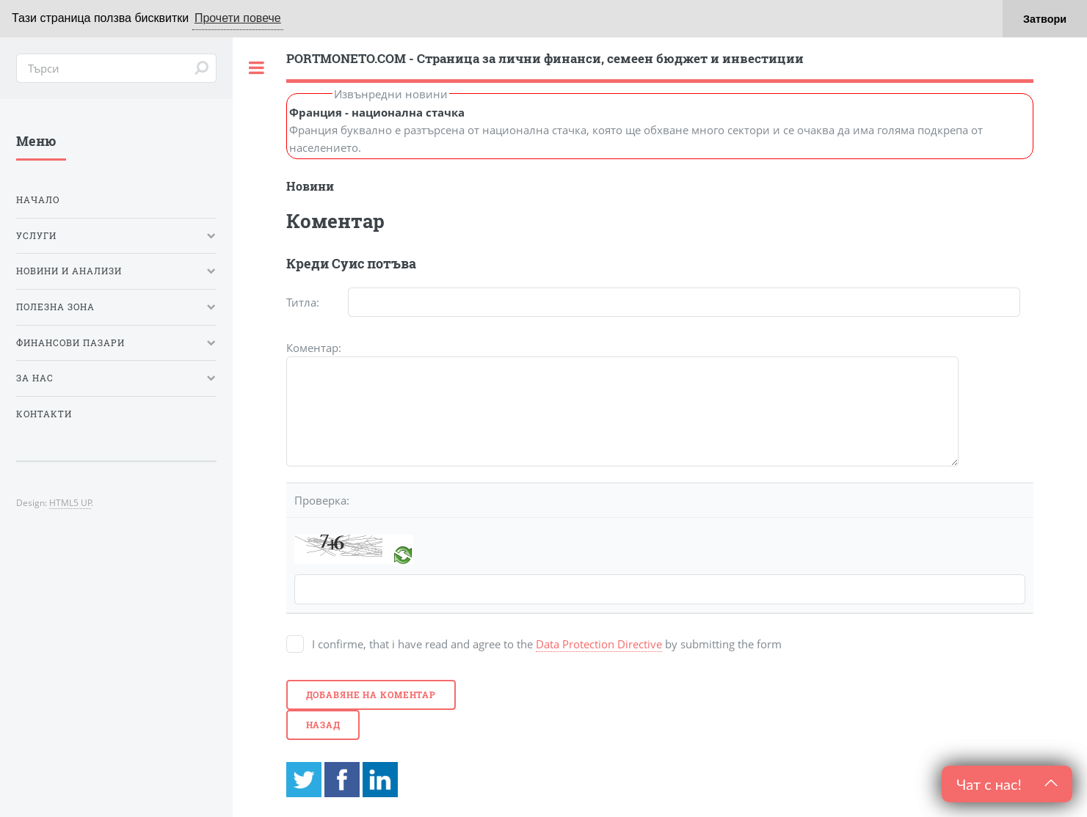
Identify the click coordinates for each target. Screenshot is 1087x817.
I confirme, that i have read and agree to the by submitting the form (547, 644)
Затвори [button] (1044, 19)
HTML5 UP (70, 502)
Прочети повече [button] (238, 18)
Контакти (44, 414)
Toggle (257, 67)
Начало (37, 199)
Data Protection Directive (599, 644)
